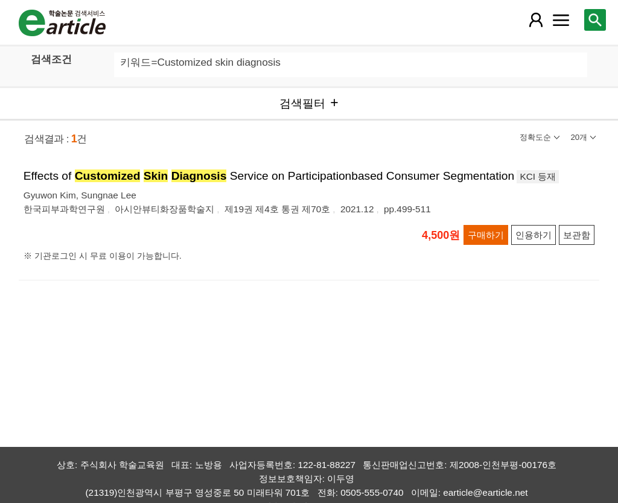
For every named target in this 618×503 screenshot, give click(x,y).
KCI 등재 (538, 176)
